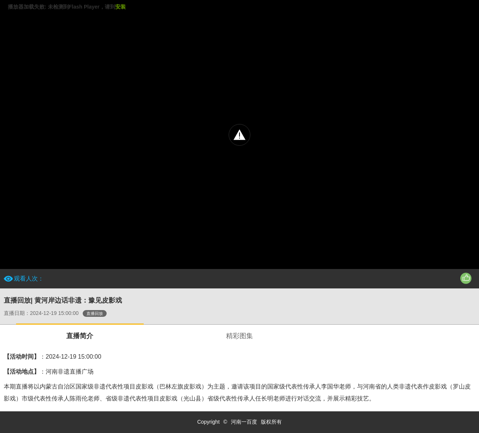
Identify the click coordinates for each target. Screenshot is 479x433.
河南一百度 (244, 422)
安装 (120, 7)
